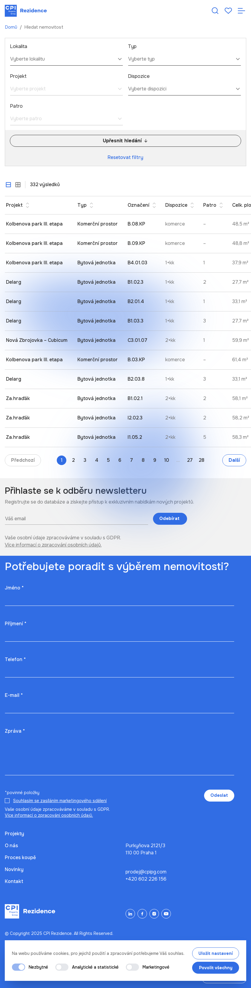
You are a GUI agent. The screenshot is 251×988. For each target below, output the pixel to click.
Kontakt (14, 881)
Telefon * (15, 659)
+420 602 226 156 (146, 879)
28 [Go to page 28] (201, 460)
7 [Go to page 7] (131, 460)
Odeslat (219, 795)
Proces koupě (20, 857)
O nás (11, 845)
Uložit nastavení (215, 953)
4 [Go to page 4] (96, 460)
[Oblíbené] (228, 11)
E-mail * (14, 695)
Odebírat (170, 518)
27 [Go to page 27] (190, 460)
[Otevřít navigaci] (241, 11)
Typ (132, 46)
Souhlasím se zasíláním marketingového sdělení (60, 800)
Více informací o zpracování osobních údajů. (53, 545)
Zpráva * (15, 731)
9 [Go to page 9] (154, 460)
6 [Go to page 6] (119, 460)
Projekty (14, 833)
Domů (12, 27)
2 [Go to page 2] (73, 460)
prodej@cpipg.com (146, 872)
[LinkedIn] (130, 913)
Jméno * (14, 588)
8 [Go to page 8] (143, 460)
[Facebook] (142, 913)
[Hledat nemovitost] (215, 11)
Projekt (18, 76)
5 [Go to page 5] (108, 460)
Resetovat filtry (125, 157)
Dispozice (139, 76)
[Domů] (26, 11)
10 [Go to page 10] (166, 460)
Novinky (14, 869)
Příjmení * (15, 623)
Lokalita (18, 46)
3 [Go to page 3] (85, 460)
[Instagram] (154, 913)
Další (234, 460)
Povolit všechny (215, 967)
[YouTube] (166, 913)
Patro (16, 106)
